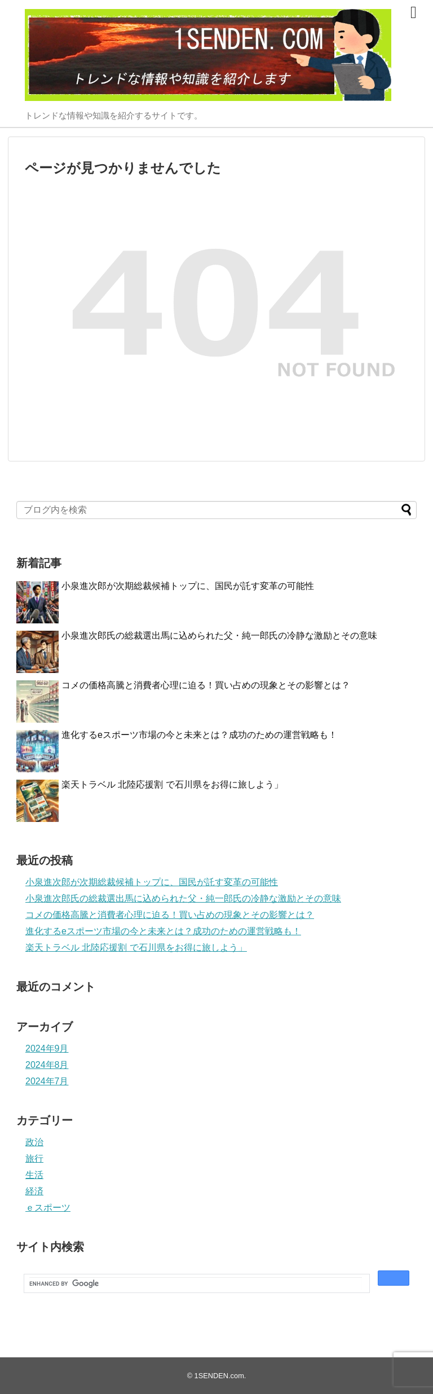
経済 (34, 1191)
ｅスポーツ (47, 1207)
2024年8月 (47, 1065)
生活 (34, 1175)
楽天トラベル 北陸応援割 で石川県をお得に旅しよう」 (172, 784)
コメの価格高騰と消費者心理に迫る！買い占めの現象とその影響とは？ (205, 685)
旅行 (34, 1158)
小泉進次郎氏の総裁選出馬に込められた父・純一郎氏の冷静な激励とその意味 (219, 635)
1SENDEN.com (219, 1375)
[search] (195, 1283)
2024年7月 (47, 1081)
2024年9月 (47, 1048)
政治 (34, 1142)
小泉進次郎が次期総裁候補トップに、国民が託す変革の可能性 (187, 586)
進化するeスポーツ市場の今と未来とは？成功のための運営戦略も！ (199, 735)
